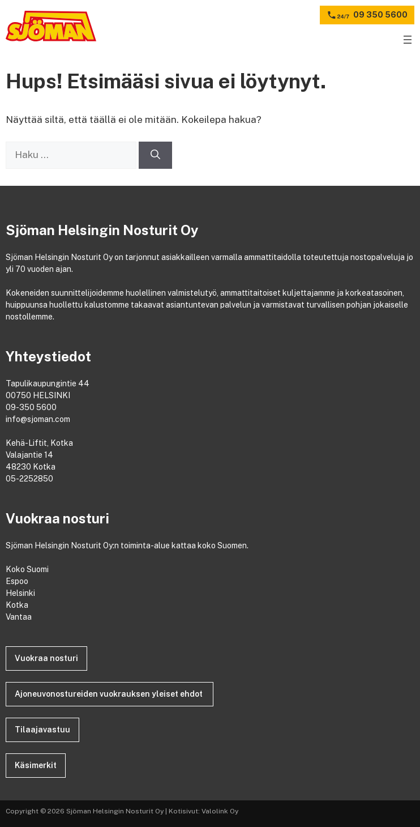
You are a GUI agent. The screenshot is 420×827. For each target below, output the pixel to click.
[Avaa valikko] (407, 39)
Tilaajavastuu (42, 729)
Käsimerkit (36, 765)
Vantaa (19, 616)
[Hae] (155, 155)
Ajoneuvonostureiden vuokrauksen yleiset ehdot (109, 693)
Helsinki (21, 593)
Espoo (18, 581)
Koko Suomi (29, 569)
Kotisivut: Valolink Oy (203, 811)
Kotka (18, 604)
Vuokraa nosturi (46, 658)
